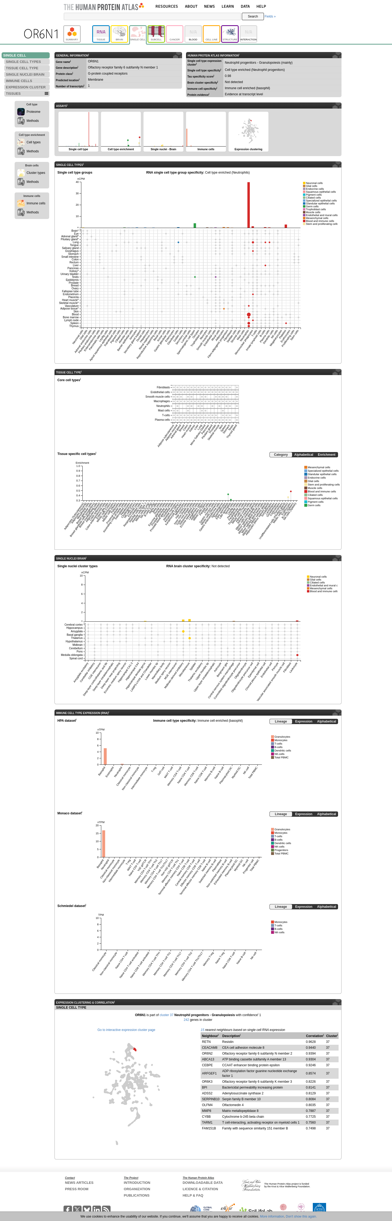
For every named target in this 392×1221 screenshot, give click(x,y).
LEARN (228, 6)
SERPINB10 (211, 1099)
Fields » (270, 16)
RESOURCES (166, 6)
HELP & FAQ (193, 1195)
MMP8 (206, 1111)
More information (272, 1216)
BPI (204, 1087)
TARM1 (207, 1122)
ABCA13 (208, 1059)
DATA (245, 6)
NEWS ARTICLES (79, 1183)
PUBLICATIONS (137, 1195)
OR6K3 (207, 1082)
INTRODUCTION (137, 1183)
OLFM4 (207, 1105)
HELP (261, 6)
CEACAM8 (209, 1048)
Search (253, 16)
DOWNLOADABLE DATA (203, 1183)
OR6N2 (207, 1053)
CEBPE (207, 1065)
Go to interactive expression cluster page (126, 1030)
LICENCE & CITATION (200, 1189)
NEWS (209, 6)
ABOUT (191, 6)
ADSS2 (207, 1093)
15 (202, 1030)
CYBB (206, 1117)
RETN (206, 1042)
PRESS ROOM (76, 1189)
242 (186, 1020)
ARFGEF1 (209, 1073)
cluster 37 (167, 1015)
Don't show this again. (301, 1216)
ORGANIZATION (137, 1189)
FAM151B (209, 1128)
